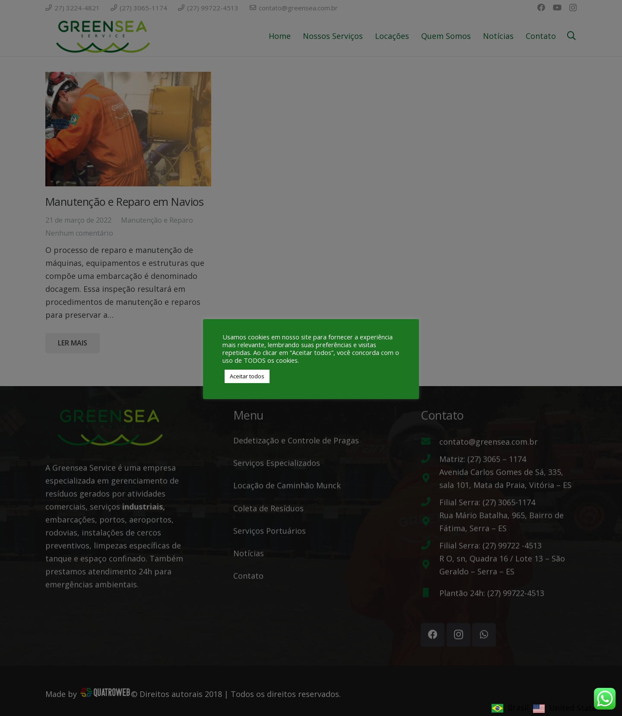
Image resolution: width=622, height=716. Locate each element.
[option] (567, 708)
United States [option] (574, 708)
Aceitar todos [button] (247, 376)
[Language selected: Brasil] (548, 707)
